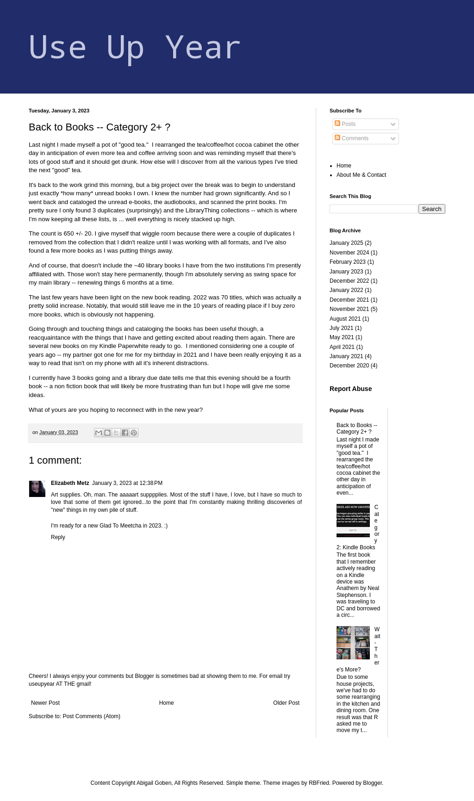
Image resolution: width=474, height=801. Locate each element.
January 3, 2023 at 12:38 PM (127, 483)
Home (166, 703)
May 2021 (342, 337)
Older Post (286, 703)
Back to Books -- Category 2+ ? (357, 428)
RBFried (319, 783)
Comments (351, 138)
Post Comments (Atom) (91, 716)
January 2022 (346, 290)
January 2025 (346, 243)
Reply (58, 537)
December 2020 (349, 365)
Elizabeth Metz (70, 483)
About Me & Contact (361, 175)
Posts (345, 124)
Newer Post (45, 703)
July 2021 (341, 328)
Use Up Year (136, 45)
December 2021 (349, 300)
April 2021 (342, 347)
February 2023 (348, 262)
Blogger (372, 783)
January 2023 (346, 271)
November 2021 (349, 309)
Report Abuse (351, 388)
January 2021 (346, 356)
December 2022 (349, 281)
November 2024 (349, 252)
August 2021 (345, 319)
